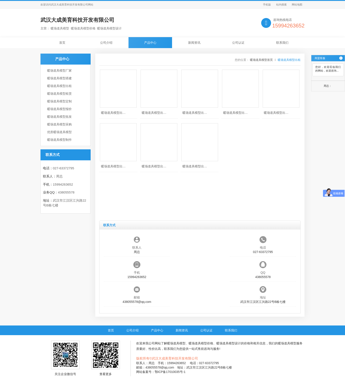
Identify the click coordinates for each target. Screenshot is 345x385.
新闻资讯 (194, 42)
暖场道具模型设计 (228, 343)
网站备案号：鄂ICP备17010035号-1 (160, 372)
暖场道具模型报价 (59, 109)
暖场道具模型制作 (59, 139)
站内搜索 (281, 4)
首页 (62, 42)
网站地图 (297, 4)
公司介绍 (106, 42)
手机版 (267, 4)
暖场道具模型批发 (59, 116)
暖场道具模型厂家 (59, 70)
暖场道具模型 (176, 343)
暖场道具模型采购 (59, 124)
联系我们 (282, 42)
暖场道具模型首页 (261, 59)
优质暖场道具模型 (59, 132)
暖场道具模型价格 (201, 343)
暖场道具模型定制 (59, 101)
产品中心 (150, 42)
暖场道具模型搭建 (59, 78)
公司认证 (238, 42)
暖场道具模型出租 (59, 86)
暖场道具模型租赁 (59, 93)
